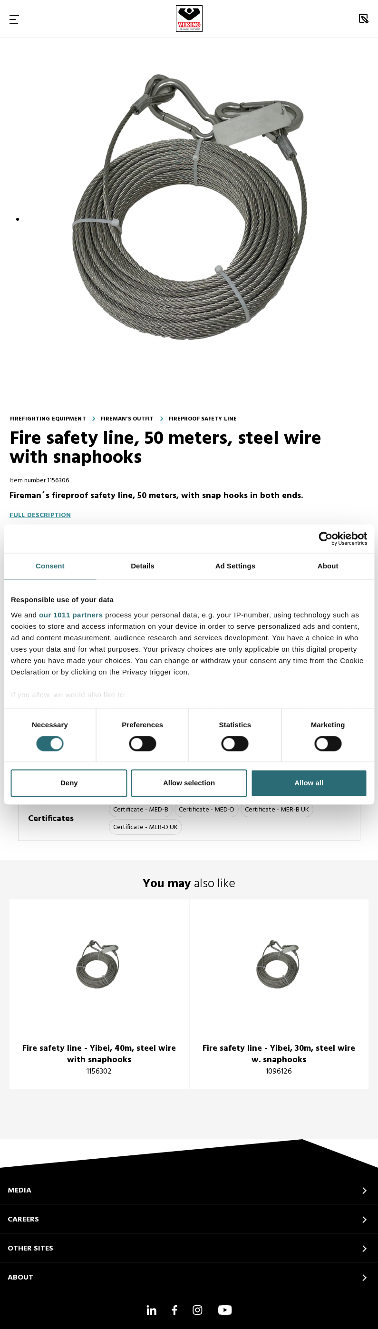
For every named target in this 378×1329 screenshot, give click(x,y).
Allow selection (189, 783)
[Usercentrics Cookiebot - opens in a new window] (325, 538)
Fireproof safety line (203, 419)
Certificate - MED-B (140, 809)
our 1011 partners (71, 615)
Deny (69, 783)
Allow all (308, 783)
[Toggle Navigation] (14, 19)
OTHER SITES (30, 1248)
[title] (99, 994)
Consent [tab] (50, 566)
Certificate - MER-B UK (277, 809)
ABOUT (20, 1277)
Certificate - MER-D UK (145, 827)
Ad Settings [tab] (235, 566)
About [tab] (328, 566)
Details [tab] (143, 566)
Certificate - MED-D (206, 809)
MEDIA (19, 1190)
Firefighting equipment (48, 419)
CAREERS (23, 1219)
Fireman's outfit (127, 419)
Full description (40, 515)
